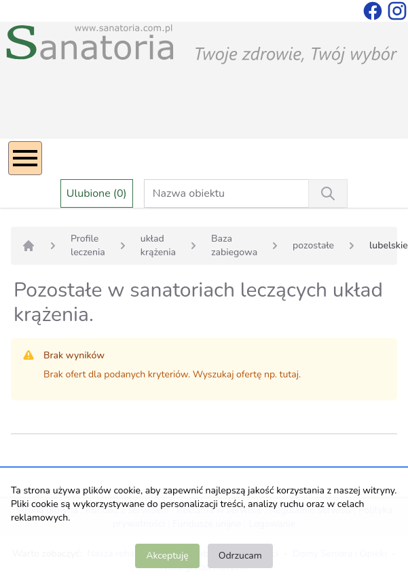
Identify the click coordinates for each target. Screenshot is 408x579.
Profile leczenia (88, 245)
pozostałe (313, 245)
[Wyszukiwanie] (328, 193)
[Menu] (25, 158)
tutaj (289, 374)
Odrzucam (240, 555)
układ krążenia (158, 245)
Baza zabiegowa (234, 245)
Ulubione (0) (97, 193)
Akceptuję (167, 555)
